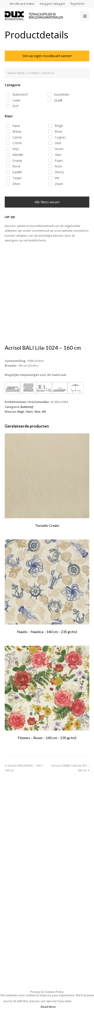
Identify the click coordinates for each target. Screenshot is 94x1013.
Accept (82, 1001)
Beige (20, 411)
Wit (44, 411)
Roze (37, 411)
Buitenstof (26, 407)
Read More (48, 1007)
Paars (29, 411)
